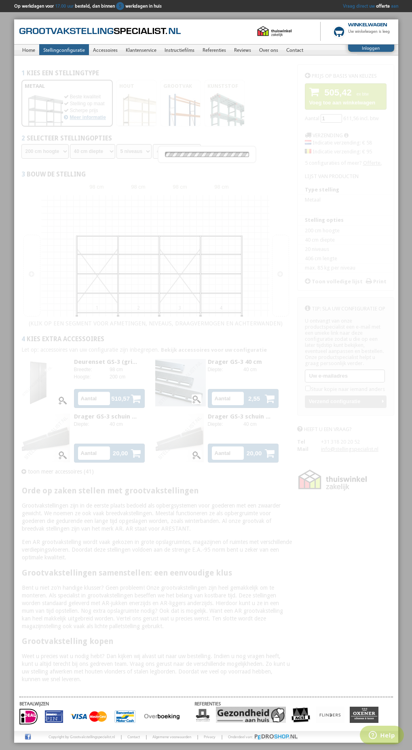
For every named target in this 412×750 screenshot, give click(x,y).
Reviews (242, 50)
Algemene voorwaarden (171, 736)
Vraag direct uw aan (370, 6)
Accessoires (105, 50)
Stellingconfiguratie (64, 50)
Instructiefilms (179, 50)
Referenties (214, 50)
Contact (294, 50)
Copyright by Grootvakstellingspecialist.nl (82, 736)
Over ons (268, 50)
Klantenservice (141, 50)
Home (28, 50)
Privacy (210, 736)
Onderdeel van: (263, 736)
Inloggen (371, 48)
